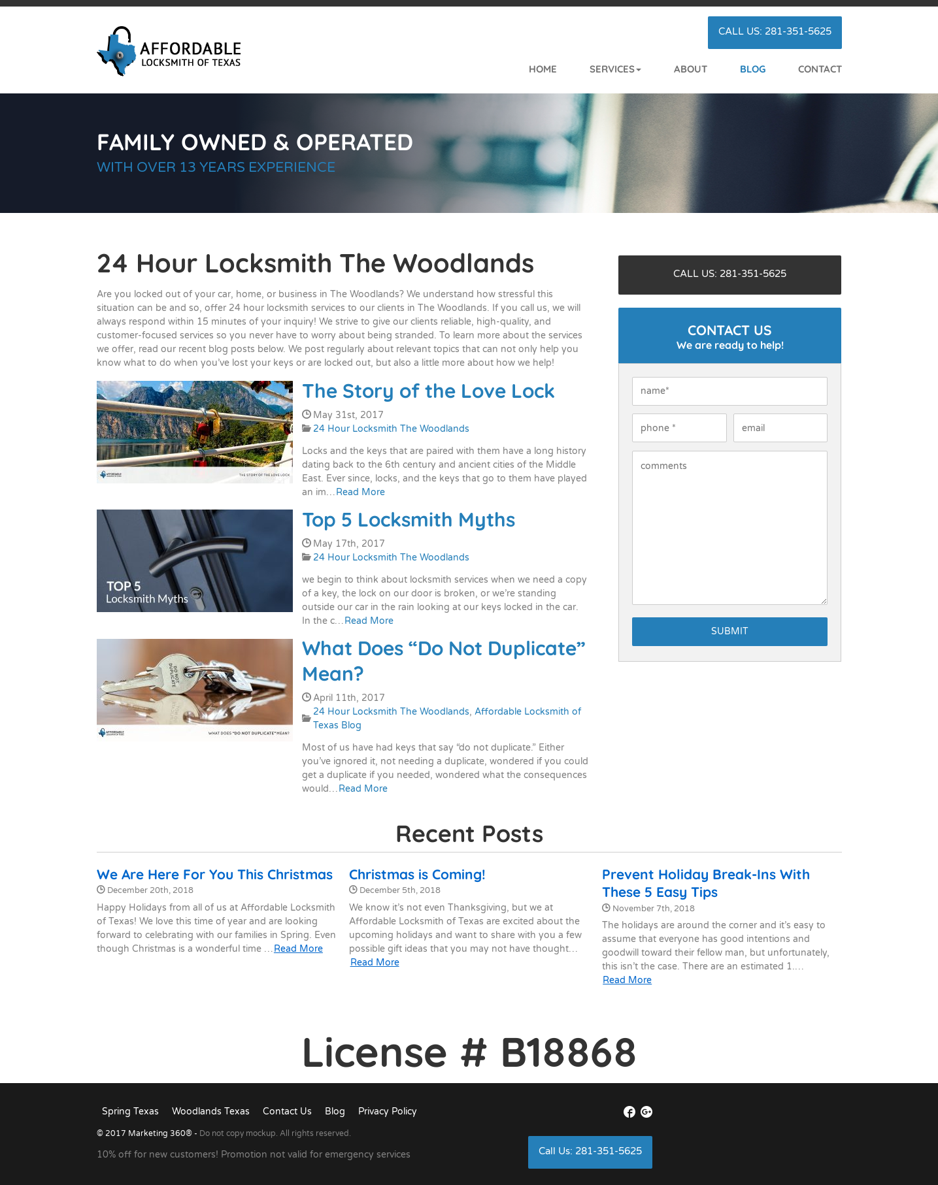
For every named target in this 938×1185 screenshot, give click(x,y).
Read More (360, 492)
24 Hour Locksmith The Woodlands (391, 428)
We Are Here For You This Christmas (215, 874)
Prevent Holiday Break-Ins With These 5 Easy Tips (706, 883)
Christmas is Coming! (417, 874)
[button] (599, 69)
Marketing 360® (161, 1133)
